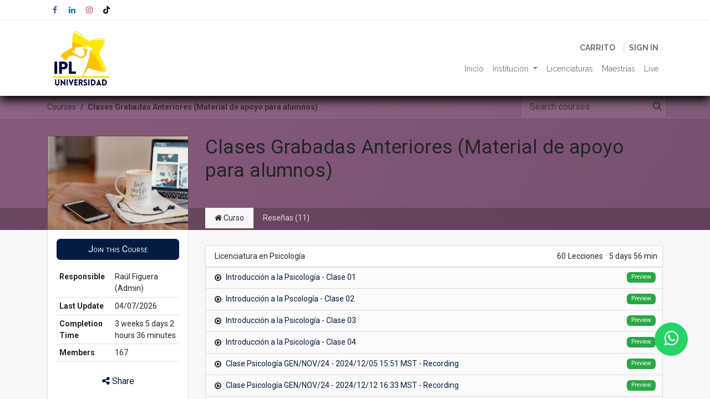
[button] (118, 249)
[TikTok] (106, 10)
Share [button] (118, 381)
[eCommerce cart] (597, 48)
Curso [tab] (229, 217)
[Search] (655, 106)
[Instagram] (89, 10)
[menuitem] (474, 69)
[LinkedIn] (72, 10)
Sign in (643, 47)
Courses (61, 107)
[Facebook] (55, 10)
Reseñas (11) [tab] (286, 217)
